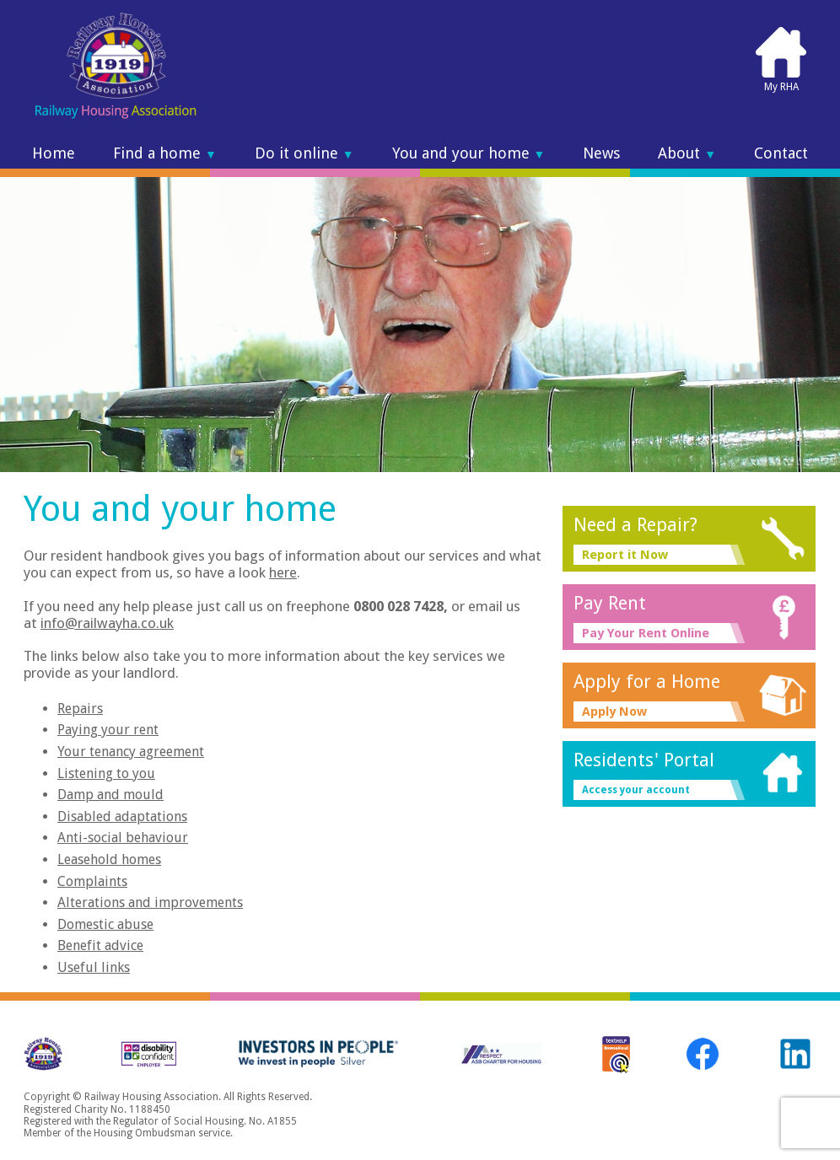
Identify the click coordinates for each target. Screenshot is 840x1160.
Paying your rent (108, 730)
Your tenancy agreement (130, 752)
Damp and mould (110, 795)
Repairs (80, 709)
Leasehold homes (109, 859)
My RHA (781, 59)
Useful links (93, 967)
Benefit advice (100, 945)
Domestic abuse (105, 924)
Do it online (304, 153)
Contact (781, 153)
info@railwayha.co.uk (107, 623)
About (687, 153)
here (283, 572)
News (601, 153)
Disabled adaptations (122, 816)
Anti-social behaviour (122, 838)
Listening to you (106, 773)
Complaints (92, 881)
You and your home (469, 153)
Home (53, 153)
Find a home (165, 153)
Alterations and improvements (150, 902)
